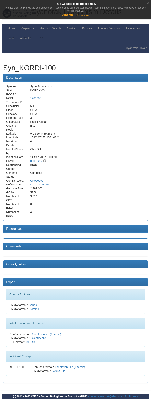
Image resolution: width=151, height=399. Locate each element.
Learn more (83, 15)
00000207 (36, 161)
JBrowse (86, 28)
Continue (68, 14)
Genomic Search (50, 28)
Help (40, 38)
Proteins (34, 309)
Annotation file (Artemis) (46, 334)
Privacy (133, 396)
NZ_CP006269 (39, 184)
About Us (26, 38)
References (133, 28)
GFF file (31, 342)
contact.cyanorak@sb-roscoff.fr (107, 396)
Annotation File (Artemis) (70, 367)
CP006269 (36, 180)
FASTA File (58, 371)
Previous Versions (109, 28)
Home (11, 28)
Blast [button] (71, 28)
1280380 (35, 98)
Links (11, 38)
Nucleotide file (37, 338)
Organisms (27, 28)
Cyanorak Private (136, 48)
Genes (33, 305)
